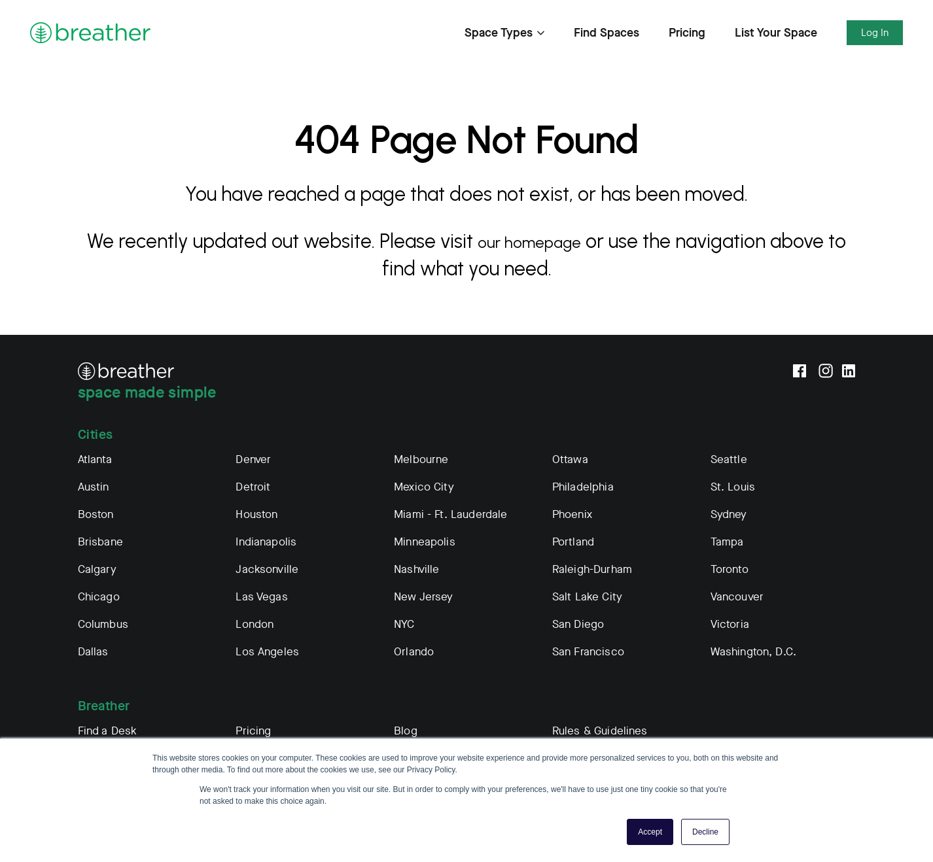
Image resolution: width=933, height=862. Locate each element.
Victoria (730, 624)
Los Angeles (267, 651)
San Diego (578, 624)
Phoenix (572, 514)
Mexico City (424, 486)
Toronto (729, 569)
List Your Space (776, 33)
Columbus (103, 624)
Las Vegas (261, 596)
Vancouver (737, 596)
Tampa (727, 541)
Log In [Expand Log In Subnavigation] (875, 32)
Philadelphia (583, 486)
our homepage (540, 241)
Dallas (93, 651)
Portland (573, 541)
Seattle (729, 459)
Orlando (414, 651)
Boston (96, 514)
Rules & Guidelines (600, 730)
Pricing (687, 33)
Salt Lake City (587, 596)
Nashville (416, 569)
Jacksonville (267, 569)
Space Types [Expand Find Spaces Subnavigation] (504, 33)
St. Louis (733, 486)
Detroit (253, 486)
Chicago (99, 596)
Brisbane (100, 541)
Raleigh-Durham (592, 569)
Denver (253, 459)
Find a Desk (107, 730)
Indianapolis (266, 541)
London (254, 624)
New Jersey (423, 596)
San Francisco (588, 651)
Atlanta (95, 459)
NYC (404, 624)
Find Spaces (606, 33)
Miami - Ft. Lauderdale (450, 514)
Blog (405, 730)
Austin (93, 486)
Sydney (729, 514)
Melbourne (421, 459)
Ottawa (570, 459)
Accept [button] (650, 831)
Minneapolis (424, 541)
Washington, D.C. (753, 651)
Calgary (97, 569)
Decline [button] (705, 831)
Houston (256, 514)
